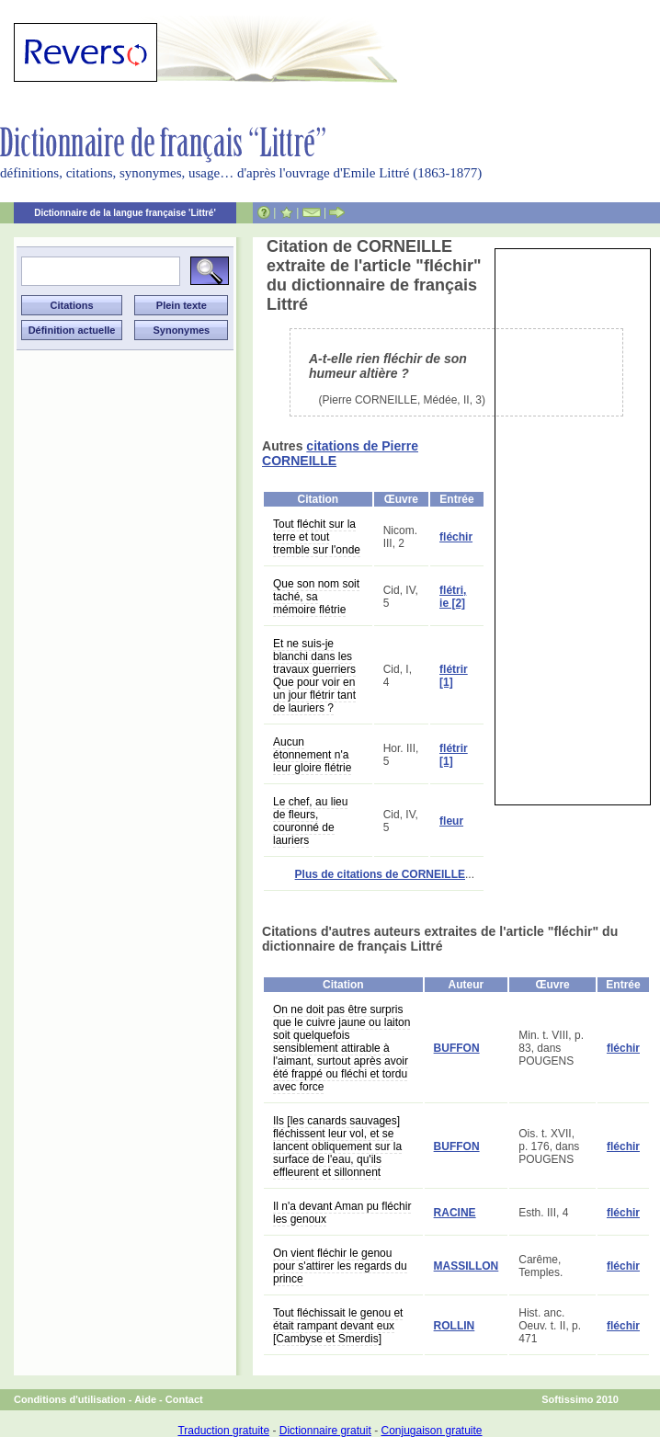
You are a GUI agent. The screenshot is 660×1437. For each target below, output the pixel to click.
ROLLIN (454, 1325)
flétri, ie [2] (452, 597)
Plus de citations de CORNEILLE (380, 874)
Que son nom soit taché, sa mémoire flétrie (316, 596)
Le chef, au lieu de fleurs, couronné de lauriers (310, 821)
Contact (184, 1399)
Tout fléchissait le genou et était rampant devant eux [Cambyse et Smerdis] (338, 1325)
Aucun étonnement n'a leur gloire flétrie (312, 755)
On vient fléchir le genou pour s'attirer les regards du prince (340, 1266)
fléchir (455, 536)
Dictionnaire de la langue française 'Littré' (125, 213)
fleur (451, 821)
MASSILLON (466, 1266)
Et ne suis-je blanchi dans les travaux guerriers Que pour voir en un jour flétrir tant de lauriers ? (314, 675)
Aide (145, 1399)
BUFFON (457, 1048)
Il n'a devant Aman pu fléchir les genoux (342, 1213)
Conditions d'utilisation (70, 1399)
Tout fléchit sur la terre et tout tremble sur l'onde (316, 537)
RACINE (455, 1212)
